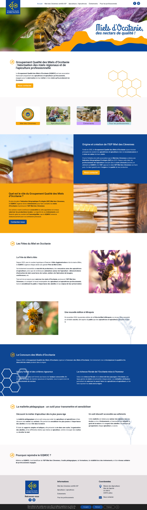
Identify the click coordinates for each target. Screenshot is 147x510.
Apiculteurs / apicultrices (65, 490)
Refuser (97, 507)
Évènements (93, 4)
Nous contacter (24, 85)
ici (74, 508)
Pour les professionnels (108, 4)
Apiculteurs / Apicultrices (78, 4)
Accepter (86, 507)
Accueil (39, 4)
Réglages (109, 507)
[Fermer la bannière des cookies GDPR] (117, 507)
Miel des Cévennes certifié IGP (55, 4)
